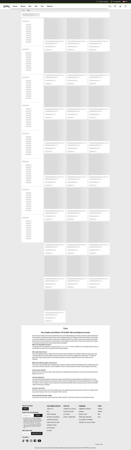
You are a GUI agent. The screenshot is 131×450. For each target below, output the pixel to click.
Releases (47, 6)
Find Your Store (27, 430)
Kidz (34, 6)
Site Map (49, 430)
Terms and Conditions (85, 417)
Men (28, 6)
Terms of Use (35, 422)
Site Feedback (51, 428)
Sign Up (25, 408)
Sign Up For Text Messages (30, 412)
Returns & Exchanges (53, 417)
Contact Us (50, 409)
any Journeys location (64, 347)
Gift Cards (66, 414)
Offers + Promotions (69, 417)
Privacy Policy (83, 414)
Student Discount (68, 411)
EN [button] (125, 2)
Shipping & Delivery (52, 419)
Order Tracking (102, 1)
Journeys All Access (69, 409)
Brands (14, 6)
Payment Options (52, 425)
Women (21, 6)
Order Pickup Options (53, 422)
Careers (81, 411)
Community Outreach (85, 409)
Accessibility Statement (86, 419)
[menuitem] (14, 6)
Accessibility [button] (115, 1)
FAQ (48, 411)
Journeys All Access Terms (87, 422)
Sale (39, 6)
